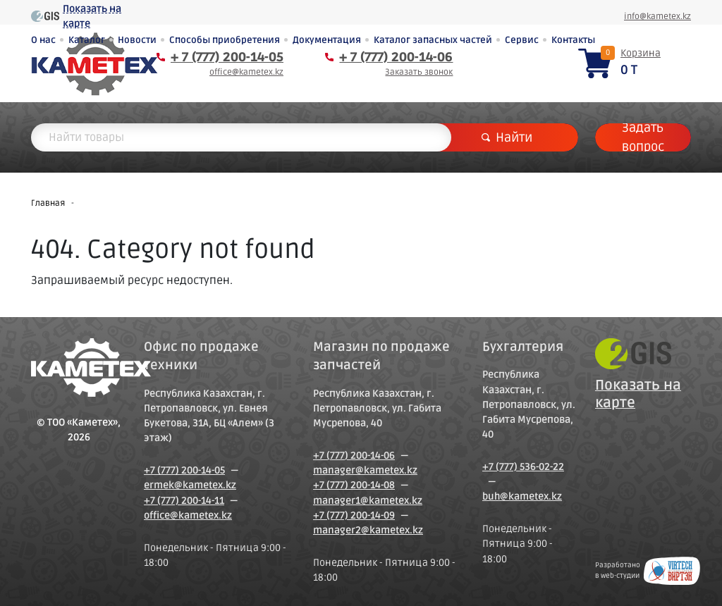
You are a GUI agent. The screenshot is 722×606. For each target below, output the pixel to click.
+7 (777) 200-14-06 (354, 456)
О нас (43, 40)
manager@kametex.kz (365, 470)
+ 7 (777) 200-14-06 (396, 57)
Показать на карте (92, 16)
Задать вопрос (643, 137)
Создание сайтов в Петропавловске (672, 571)
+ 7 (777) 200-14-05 (227, 57)
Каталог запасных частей (433, 40)
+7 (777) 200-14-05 (184, 470)
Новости (137, 40)
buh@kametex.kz (522, 496)
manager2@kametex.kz (368, 530)
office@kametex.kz (246, 72)
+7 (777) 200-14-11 (184, 501)
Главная (48, 203)
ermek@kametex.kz (190, 485)
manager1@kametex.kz (367, 501)
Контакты (573, 40)
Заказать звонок (419, 72)
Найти (507, 137)
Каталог (86, 40)
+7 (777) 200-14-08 (354, 485)
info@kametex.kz (657, 16)
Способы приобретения (224, 40)
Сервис (522, 40)
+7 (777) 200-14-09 (354, 515)
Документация (327, 40)
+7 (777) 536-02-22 (523, 467)
